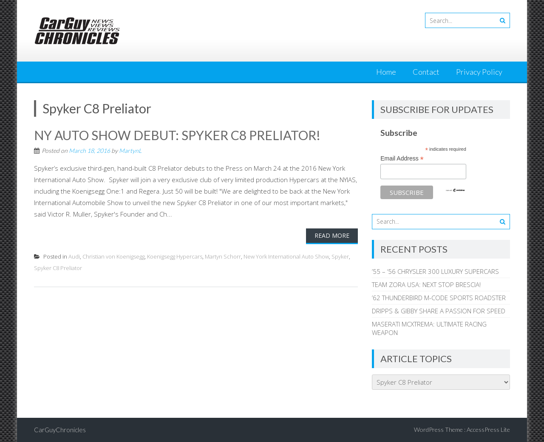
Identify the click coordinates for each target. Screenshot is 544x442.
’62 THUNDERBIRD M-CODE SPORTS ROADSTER (439, 297)
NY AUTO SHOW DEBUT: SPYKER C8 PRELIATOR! (177, 135)
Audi (74, 256)
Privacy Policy (479, 71)
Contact (426, 71)
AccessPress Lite (488, 429)
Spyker (340, 256)
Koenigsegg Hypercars (174, 256)
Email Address (402, 159)
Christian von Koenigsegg (113, 256)
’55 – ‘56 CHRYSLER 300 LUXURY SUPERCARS (435, 271)
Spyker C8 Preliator (58, 268)
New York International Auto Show (286, 256)
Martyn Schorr (223, 256)
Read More (331, 235)
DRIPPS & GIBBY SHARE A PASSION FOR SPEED (438, 311)
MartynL (130, 150)
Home (386, 71)
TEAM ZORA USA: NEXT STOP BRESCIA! (426, 284)
